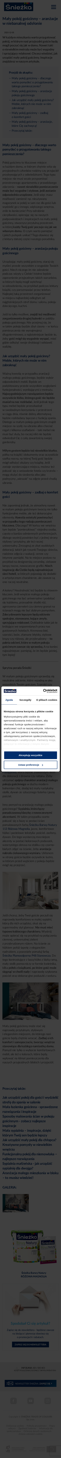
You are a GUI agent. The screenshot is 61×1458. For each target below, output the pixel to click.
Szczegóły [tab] (25, 699)
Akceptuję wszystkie (30, 755)
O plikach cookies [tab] (46, 699)
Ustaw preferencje (30, 764)
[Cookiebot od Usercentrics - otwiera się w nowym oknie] (43, 691)
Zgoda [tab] (9, 699)
